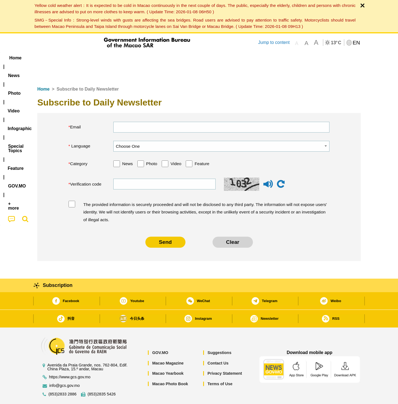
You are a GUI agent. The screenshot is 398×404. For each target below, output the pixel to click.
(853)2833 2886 (62, 377)
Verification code (85, 167)
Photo (151, 146)
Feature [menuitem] (221, 58)
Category (79, 146)
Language (80, 129)
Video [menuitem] (119, 58)
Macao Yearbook (168, 356)
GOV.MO (160, 336)
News (127, 146)
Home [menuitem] (49, 58)
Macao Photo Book (170, 367)
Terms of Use (220, 367)
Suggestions (219, 336)
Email (75, 110)
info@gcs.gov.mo (64, 369)
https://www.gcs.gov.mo (69, 360)
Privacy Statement (225, 356)
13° (336, 43)
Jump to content (274, 42)
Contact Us (218, 346)
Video (176, 146)
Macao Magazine (168, 346)
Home (43, 72)
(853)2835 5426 (102, 377)
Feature (202, 146)
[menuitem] (72, 58)
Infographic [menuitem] (148, 58)
